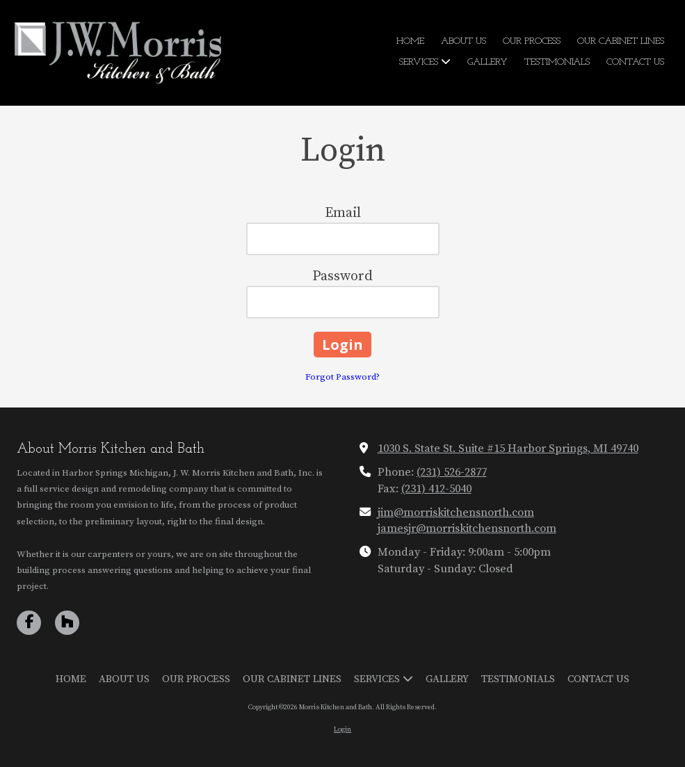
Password (342, 276)
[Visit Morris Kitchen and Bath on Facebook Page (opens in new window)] (29, 623)
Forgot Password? (342, 376)
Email (343, 213)
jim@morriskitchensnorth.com (456, 512)
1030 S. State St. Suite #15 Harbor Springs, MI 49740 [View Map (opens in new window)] (508, 448)
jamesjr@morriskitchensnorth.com (467, 528)
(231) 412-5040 (436, 489)
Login (342, 729)
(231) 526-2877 (452, 472)
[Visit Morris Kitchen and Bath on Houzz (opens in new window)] (67, 623)
